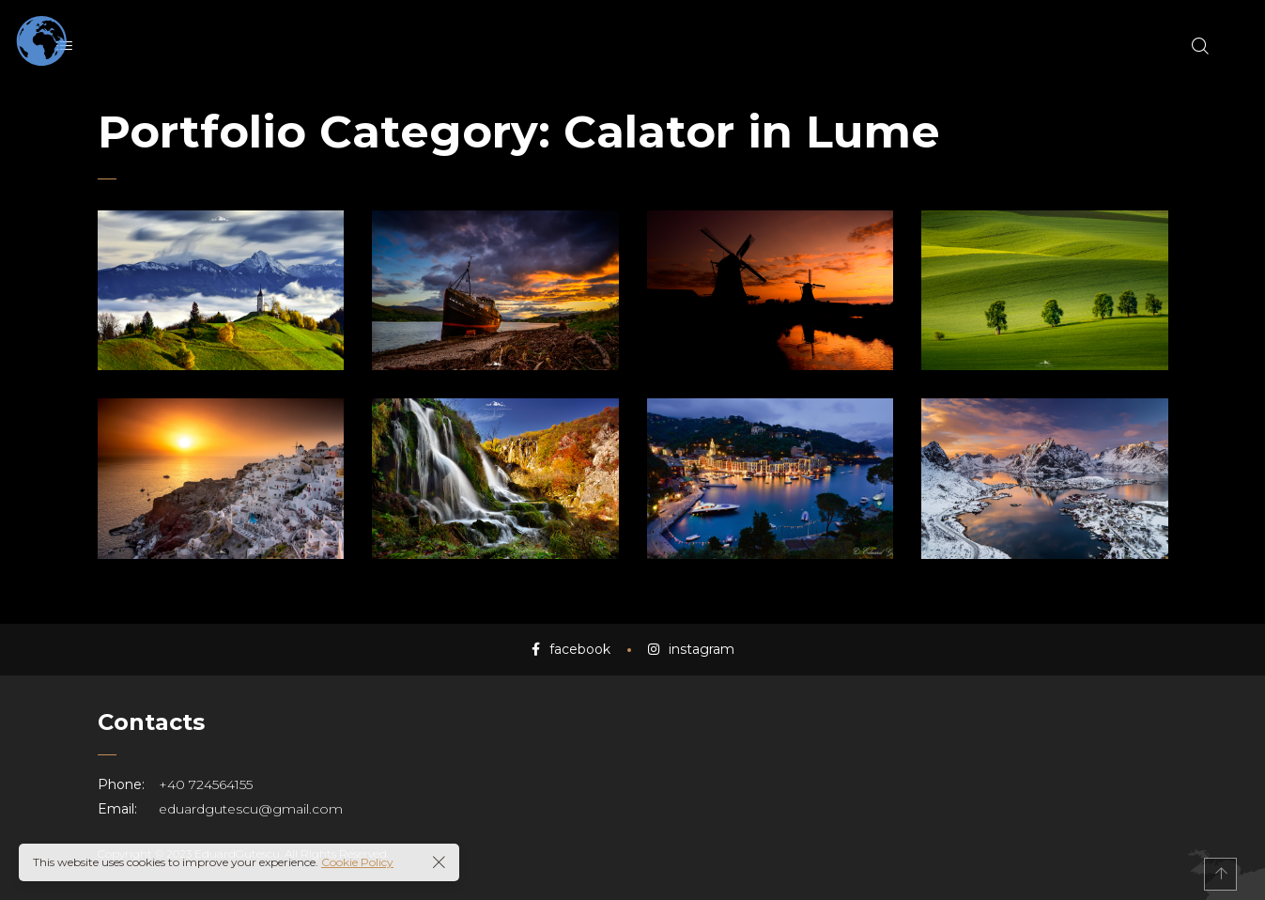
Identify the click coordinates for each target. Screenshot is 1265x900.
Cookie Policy (357, 862)
